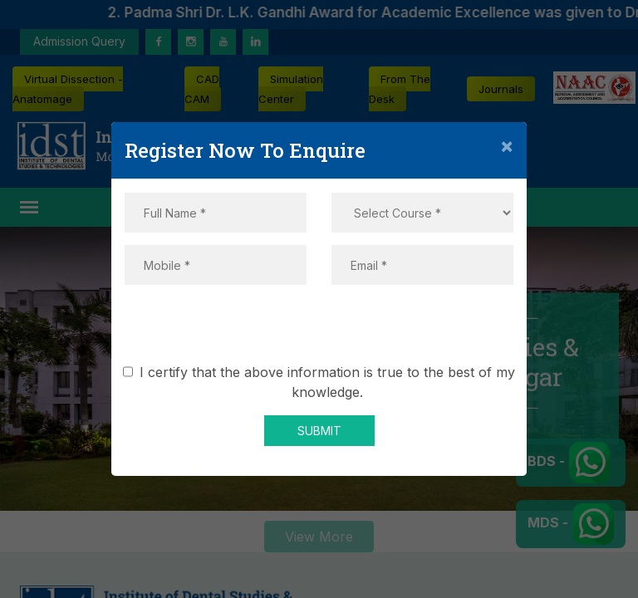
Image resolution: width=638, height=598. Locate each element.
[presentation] (319, 329)
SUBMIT (319, 431)
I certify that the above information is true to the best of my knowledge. (322, 382)
